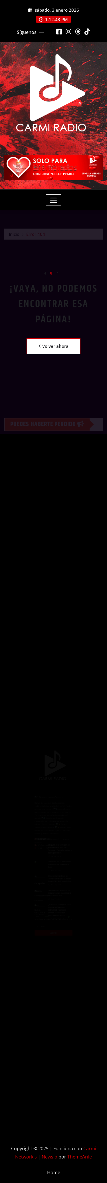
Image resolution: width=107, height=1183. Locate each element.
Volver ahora (53, 346)
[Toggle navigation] (53, 200)
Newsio (49, 1157)
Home (53, 1172)
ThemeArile (79, 1157)
